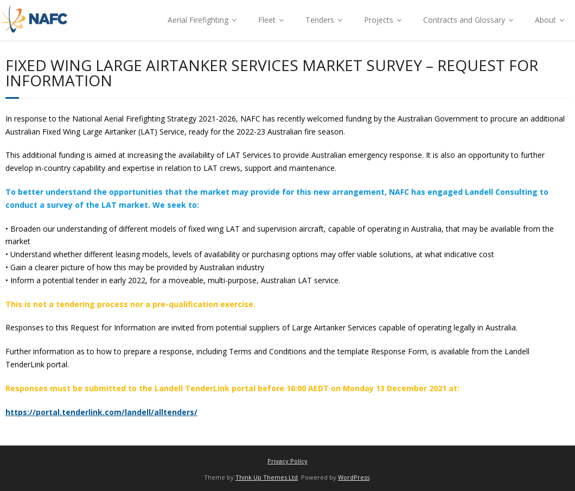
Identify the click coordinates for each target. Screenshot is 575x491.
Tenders (319, 20)
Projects (378, 20)
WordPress (353, 477)
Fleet (267, 20)
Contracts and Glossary (464, 20)
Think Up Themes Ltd (266, 477)
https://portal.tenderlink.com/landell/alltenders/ (101, 412)
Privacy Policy (287, 461)
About (545, 20)
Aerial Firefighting (198, 20)
